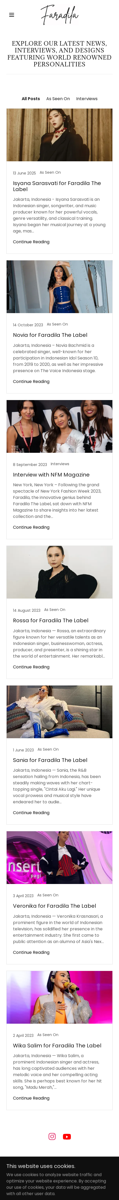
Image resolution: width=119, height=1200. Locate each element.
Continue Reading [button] (31, 242)
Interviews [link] (87, 99)
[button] (11, 14)
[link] (59, 14)
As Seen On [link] (58, 99)
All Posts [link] (31, 99)
